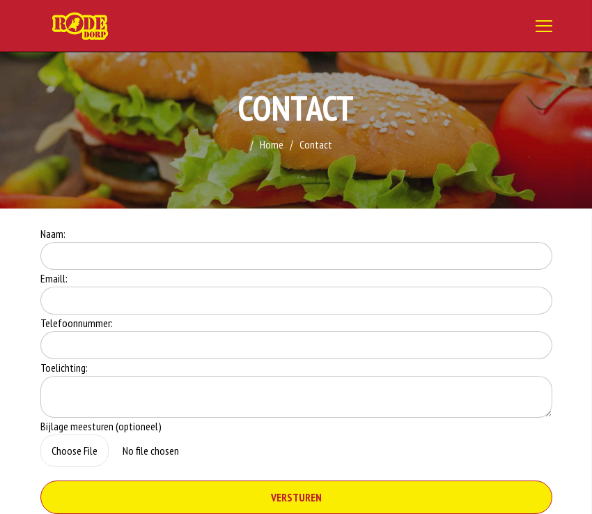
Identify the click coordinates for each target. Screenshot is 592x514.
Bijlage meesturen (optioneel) (101, 426)
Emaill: (54, 278)
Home (271, 144)
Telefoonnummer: (76, 323)
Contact (315, 144)
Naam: (52, 234)
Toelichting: (64, 368)
